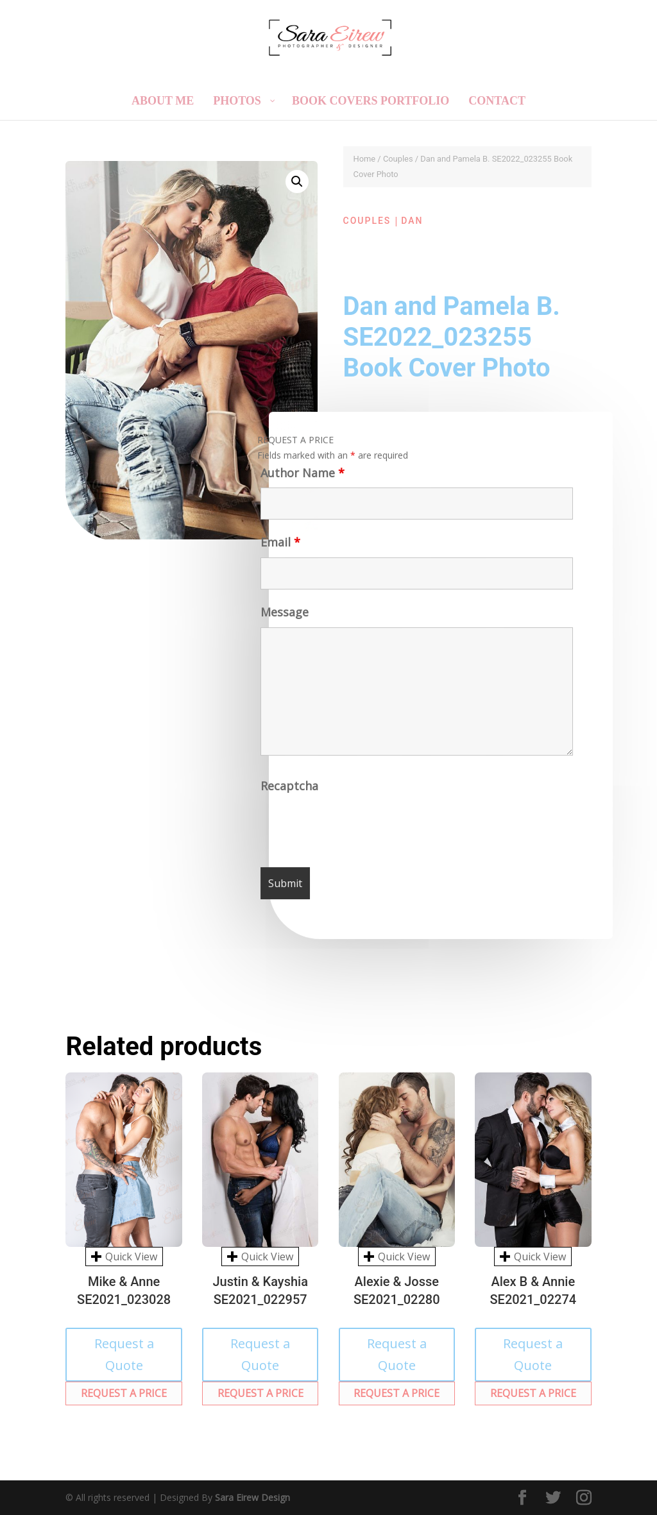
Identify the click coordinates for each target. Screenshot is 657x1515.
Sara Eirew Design (252, 1497)
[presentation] (359, 829)
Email (278, 547)
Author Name (300, 476)
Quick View (124, 1256)
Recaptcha (291, 790)
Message (283, 616)
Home (365, 159)
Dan (412, 221)
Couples (398, 159)
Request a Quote (124, 1354)
